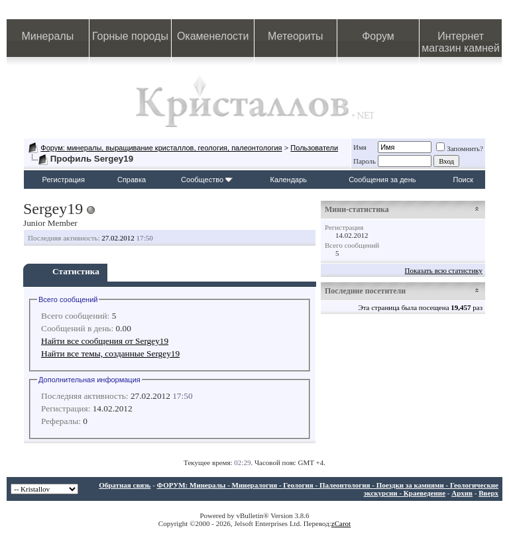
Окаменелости (213, 36)
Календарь (289, 180)
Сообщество (207, 180)
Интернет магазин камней (461, 42)
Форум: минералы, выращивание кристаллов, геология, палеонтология (161, 148)
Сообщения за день (382, 180)
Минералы (48, 36)
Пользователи (314, 148)
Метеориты (295, 36)
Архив (462, 493)
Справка (131, 180)
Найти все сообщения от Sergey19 (104, 341)
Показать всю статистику (443, 270)
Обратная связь (124, 485)
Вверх (488, 493)
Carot (343, 523)
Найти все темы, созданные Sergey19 (110, 353)
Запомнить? (459, 148)
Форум (378, 36)
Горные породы (130, 36)
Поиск (463, 180)
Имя (360, 147)
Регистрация (63, 180)
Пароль (364, 161)
